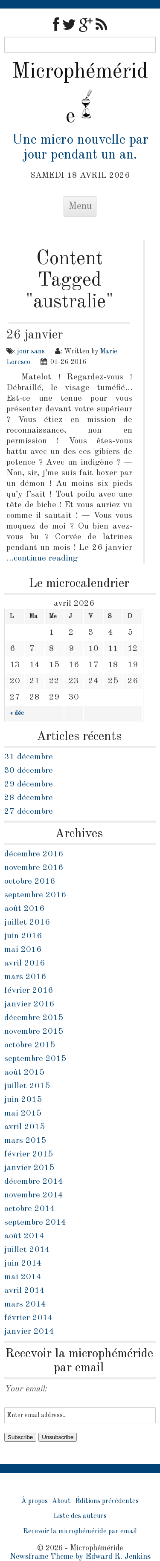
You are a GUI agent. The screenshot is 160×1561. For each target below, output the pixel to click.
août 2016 (24, 909)
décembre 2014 (33, 1181)
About (61, 1501)
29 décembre (28, 784)
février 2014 (28, 1318)
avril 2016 (24, 963)
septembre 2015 (35, 1059)
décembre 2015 (33, 1018)
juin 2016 (23, 936)
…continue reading (42, 558)
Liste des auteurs (80, 1516)
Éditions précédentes (107, 1501)
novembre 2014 (33, 1195)
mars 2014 (25, 1304)
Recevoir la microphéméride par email (80, 1531)
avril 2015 (24, 1127)
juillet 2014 (27, 1250)
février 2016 (28, 990)
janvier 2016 (29, 1004)
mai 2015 (22, 1113)
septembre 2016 (35, 895)
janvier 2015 (29, 1168)
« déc (16, 713)
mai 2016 (22, 949)
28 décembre (28, 798)
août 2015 (24, 1072)
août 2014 (24, 1236)
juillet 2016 (27, 922)
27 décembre (28, 811)
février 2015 (28, 1154)
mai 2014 (22, 1277)
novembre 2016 (33, 868)
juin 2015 (23, 1100)
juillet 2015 (27, 1086)
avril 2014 (24, 1290)
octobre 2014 (29, 1209)
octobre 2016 (29, 881)
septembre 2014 (35, 1222)
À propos (34, 1501)
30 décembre (28, 770)
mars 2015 (25, 1140)
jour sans (31, 351)
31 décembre (28, 757)
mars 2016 (25, 977)
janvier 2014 (29, 1331)
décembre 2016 (33, 854)
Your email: (25, 1389)
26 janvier (34, 335)
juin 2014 (23, 1263)
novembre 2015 (33, 1031)
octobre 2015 (29, 1045)
